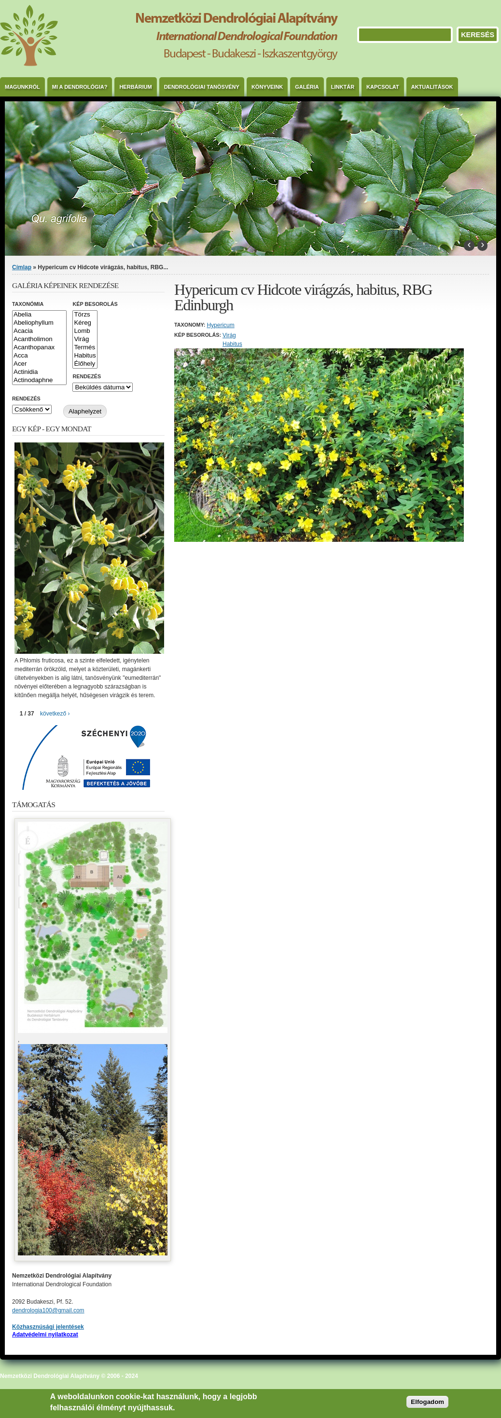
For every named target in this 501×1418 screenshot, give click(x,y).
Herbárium (135, 87)
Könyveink (267, 87)
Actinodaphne (39, 380)
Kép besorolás (94, 304)
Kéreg (85, 323)
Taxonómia (27, 304)
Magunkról (22, 87)
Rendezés (86, 376)
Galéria (307, 87)
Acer (39, 364)
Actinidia (39, 372)
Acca (39, 356)
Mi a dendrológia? (80, 87)
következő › (55, 713)
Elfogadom (427, 1401)
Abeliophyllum (39, 323)
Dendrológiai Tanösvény (201, 87)
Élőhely (85, 364)
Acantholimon (39, 339)
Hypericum (220, 325)
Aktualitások (432, 87)
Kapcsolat (382, 87)
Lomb (85, 331)
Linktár (342, 87)
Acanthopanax (39, 348)
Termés (85, 348)
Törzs (85, 315)
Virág (229, 335)
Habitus (232, 344)
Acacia (39, 331)
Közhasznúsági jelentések (48, 1326)
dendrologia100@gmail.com (48, 1310)
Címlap (21, 267)
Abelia (39, 315)
